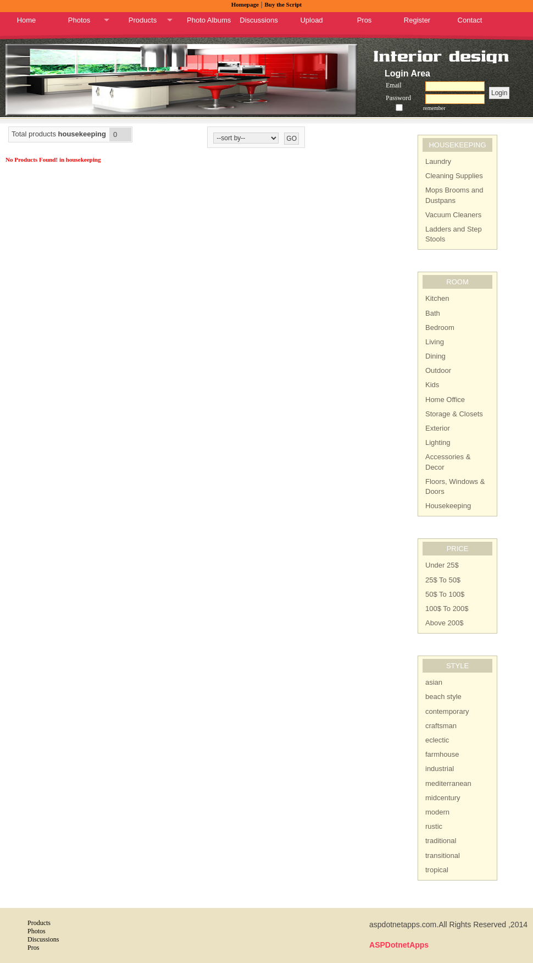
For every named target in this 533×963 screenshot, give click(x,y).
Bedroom (439, 327)
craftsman (441, 726)
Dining (435, 356)
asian (433, 682)
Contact (470, 20)
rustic (433, 826)
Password (398, 98)
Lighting (438, 442)
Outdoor (438, 370)
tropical (436, 870)
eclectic (437, 740)
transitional (442, 855)
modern (437, 812)
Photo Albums (209, 20)
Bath (432, 313)
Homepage (245, 4)
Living (434, 342)
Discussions (258, 20)
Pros (364, 20)
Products (143, 20)
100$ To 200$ (447, 608)
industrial (439, 768)
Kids (432, 385)
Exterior (437, 428)
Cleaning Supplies (454, 176)
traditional (440, 841)
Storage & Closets (454, 414)
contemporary (447, 711)
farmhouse (442, 754)
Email (394, 85)
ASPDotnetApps (399, 944)
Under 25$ (442, 565)
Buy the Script (283, 4)
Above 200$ (444, 623)
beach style (443, 696)
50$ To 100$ (444, 594)
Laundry (438, 161)
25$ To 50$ (442, 580)
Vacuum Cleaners (453, 215)
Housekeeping (448, 506)
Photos (79, 20)
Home (26, 20)
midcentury (442, 798)
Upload (311, 20)
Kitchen (437, 298)
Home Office (445, 399)
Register (417, 20)
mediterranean (448, 783)
